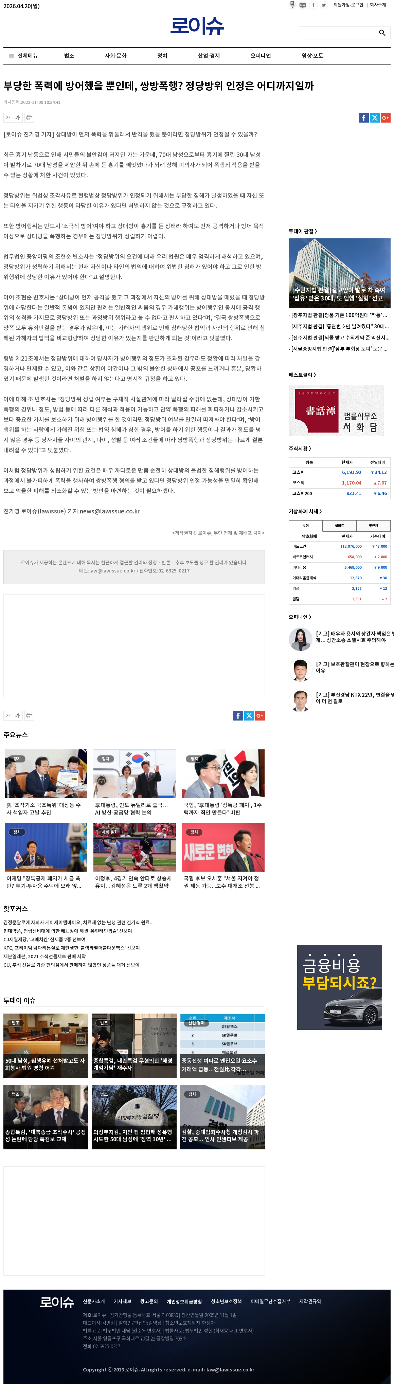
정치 (162, 56)
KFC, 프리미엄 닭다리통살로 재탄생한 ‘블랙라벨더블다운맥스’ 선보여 (71, 948)
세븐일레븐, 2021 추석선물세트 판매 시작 (44, 957)
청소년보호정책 (226, 1302)
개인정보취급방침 (184, 1302)
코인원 (373, 526)
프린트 (29, 118)
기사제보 (122, 1302)
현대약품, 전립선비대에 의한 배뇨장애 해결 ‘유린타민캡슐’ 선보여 (67, 931)
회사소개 (376, 5)
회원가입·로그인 (349, 5)
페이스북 (364, 118)
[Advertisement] (71, 644)
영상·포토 (312, 56)
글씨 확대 (18, 118)
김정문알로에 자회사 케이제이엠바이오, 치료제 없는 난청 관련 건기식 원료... (78, 923)
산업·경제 (209, 56)
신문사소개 (94, 1302)
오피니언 (261, 56)
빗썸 (306, 526)
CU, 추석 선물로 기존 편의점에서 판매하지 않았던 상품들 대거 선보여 (71, 965)
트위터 (375, 118)
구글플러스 (386, 118)
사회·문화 (116, 56)
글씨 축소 (8, 118)
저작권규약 (310, 1302)
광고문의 (149, 1302)
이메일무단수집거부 (270, 1302)
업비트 (339, 526)
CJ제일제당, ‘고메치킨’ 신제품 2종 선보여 (44, 940)
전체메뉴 (28, 56)
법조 (69, 56)
